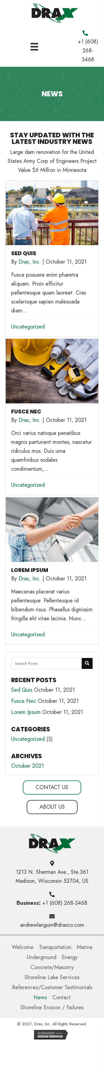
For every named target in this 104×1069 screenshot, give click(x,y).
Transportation (55, 947)
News (40, 997)
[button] (52, 787)
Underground (41, 957)
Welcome (22, 947)
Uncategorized (28, 327)
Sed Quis (21, 690)
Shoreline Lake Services (52, 977)
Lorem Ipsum (26, 712)
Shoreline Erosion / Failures (52, 1007)
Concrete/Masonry (52, 967)
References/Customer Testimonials (52, 987)
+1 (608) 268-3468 (88, 51)
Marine (85, 947)
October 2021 (27, 766)
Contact (61, 997)
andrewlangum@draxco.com (52, 925)
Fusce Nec (23, 701)
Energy (70, 957)
